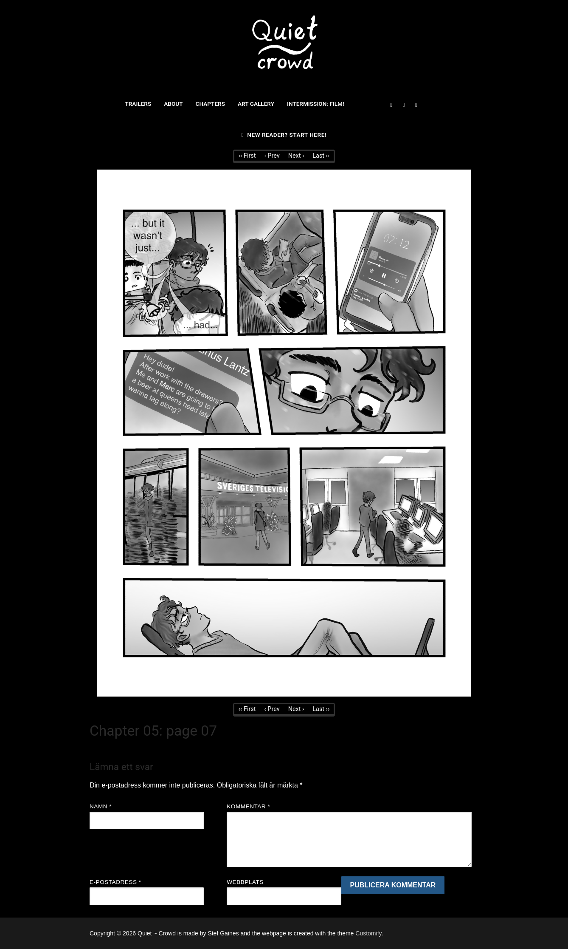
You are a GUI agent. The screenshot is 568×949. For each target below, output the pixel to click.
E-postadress (115, 882)
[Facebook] (391, 105)
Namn (101, 806)
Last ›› (320, 155)
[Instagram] (416, 105)
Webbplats (245, 882)
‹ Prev (271, 155)
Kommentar (248, 806)
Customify (368, 933)
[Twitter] (403, 105)
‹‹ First (247, 155)
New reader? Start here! (284, 134)
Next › (296, 155)
